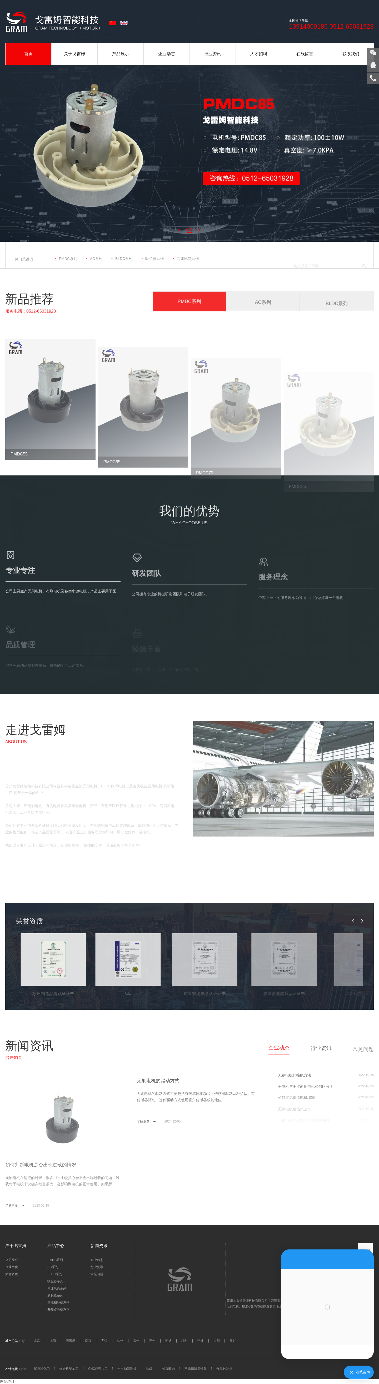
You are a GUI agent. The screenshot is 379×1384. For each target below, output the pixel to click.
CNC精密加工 (98, 1369)
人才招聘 (258, 54)
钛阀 (149, 1369)
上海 (53, 1340)
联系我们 (350, 54)
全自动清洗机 (126, 1369)
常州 (136, 1340)
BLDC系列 (121, 266)
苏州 (152, 1340)
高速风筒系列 (186, 266)
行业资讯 (212, 54)
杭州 (184, 1340)
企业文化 (11, 1267)
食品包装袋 (224, 1369)
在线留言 (304, 54)
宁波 (200, 1340)
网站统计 (7, 1381)
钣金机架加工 (68, 1369)
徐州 (120, 1340)
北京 (37, 1340)
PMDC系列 (66, 266)
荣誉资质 (11, 1274)
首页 (28, 54)
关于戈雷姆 (74, 54)
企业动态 (166, 54)
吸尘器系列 (152, 266)
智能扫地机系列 (58, 1302)
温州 (216, 1340)
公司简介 (11, 1260)
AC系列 (94, 266)
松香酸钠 (168, 1369)
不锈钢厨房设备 (195, 1369)
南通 (168, 1340)
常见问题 (97, 1274)
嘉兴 (233, 1340)
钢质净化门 (42, 1369)
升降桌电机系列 (58, 1309)
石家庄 (70, 1340)
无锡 (104, 1340)
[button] (179, 230)
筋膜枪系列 (55, 1295)
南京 (88, 1340)
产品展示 (120, 54)
